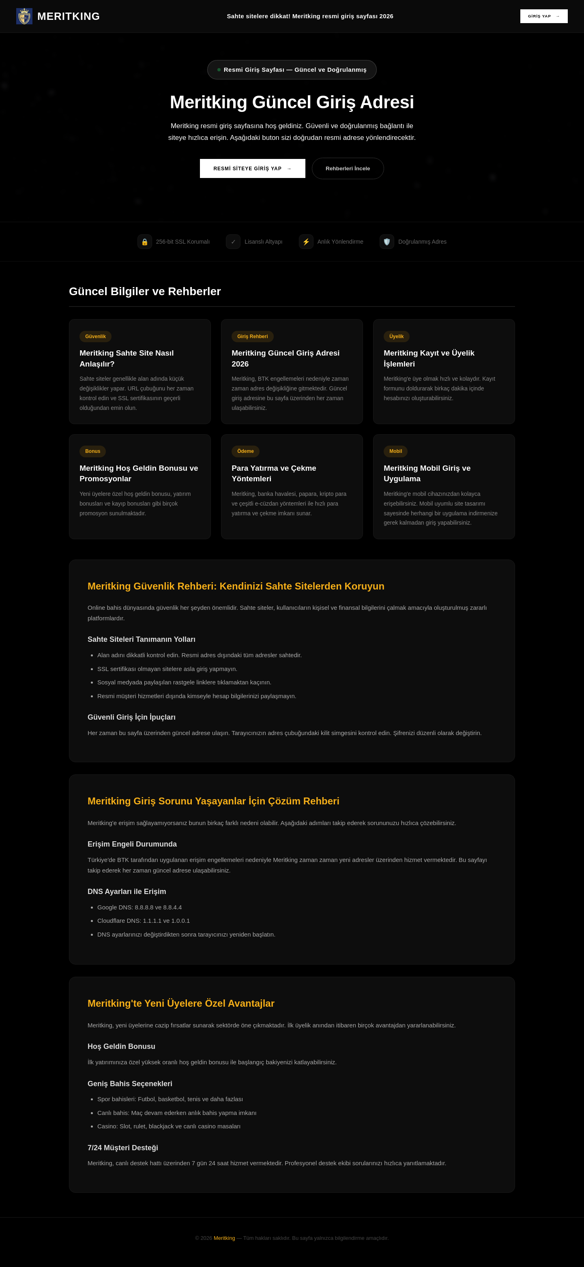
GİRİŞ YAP (541, 16)
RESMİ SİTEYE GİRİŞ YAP (248, 169)
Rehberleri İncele (352, 169)
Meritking (224, 1246)
